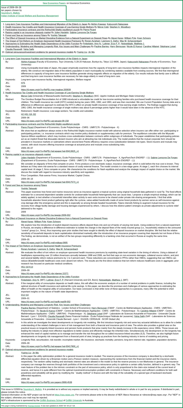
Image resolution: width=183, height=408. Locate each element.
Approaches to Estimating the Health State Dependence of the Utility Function (42, 44)
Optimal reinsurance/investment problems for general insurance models (39, 52)
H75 (23, 83)
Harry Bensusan (118, 46)
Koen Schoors (144, 38)
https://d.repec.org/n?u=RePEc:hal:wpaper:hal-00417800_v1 (50, 346)
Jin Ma (91, 52)
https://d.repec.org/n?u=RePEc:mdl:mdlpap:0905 (44, 243)
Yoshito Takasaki (58, 35)
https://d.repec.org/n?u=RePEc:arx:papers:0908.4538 (46, 382)
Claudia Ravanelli (13, 49)
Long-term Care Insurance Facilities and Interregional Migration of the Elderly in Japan (46, 24)
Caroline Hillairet (151, 46)
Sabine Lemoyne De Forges (83, 32)
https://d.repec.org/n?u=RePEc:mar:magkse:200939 (46, 90)
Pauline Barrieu (101, 46)
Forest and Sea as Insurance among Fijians (26, 35)
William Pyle (130, 38)
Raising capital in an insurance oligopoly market (28, 32)
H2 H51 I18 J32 (28, 114)
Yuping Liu (82, 52)
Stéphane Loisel (168, 46)
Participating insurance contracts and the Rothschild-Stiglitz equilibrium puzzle (42, 30)
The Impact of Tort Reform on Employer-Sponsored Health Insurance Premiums (43, 41)
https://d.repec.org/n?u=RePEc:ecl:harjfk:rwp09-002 (45, 302)
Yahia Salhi (28, 49)
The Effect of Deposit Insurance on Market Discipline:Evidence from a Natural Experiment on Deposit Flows (56, 38)
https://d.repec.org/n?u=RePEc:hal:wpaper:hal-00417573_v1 (50, 182)
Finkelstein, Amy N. (92, 44)
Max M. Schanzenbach (131, 41)
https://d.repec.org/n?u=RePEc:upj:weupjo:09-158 (45, 121)
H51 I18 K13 (27, 267)
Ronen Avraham (92, 41)
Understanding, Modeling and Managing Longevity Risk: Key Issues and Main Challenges (47, 46)
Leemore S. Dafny (110, 41)
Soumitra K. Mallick (10, 13)
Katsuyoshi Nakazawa (117, 24)
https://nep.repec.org (64, 395)
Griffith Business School (51, 400)
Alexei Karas (117, 38)
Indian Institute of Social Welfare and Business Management (30, 16)
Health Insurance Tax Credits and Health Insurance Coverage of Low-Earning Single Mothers (49, 27)
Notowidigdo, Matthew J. (132, 44)
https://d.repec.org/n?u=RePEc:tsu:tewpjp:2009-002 (45, 215)
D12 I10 (25, 295)
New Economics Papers (54, 3)
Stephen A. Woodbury (120, 27)
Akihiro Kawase (98, 24)
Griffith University (74, 400)
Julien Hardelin (62, 32)
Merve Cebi (102, 27)
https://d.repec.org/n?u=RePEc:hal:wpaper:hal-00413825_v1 (50, 151)
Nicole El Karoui (134, 46)
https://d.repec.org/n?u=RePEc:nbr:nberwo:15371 (44, 273)
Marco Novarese (131, 395)
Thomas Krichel (34, 406)
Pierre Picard (89, 30)
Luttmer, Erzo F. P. (111, 44)
